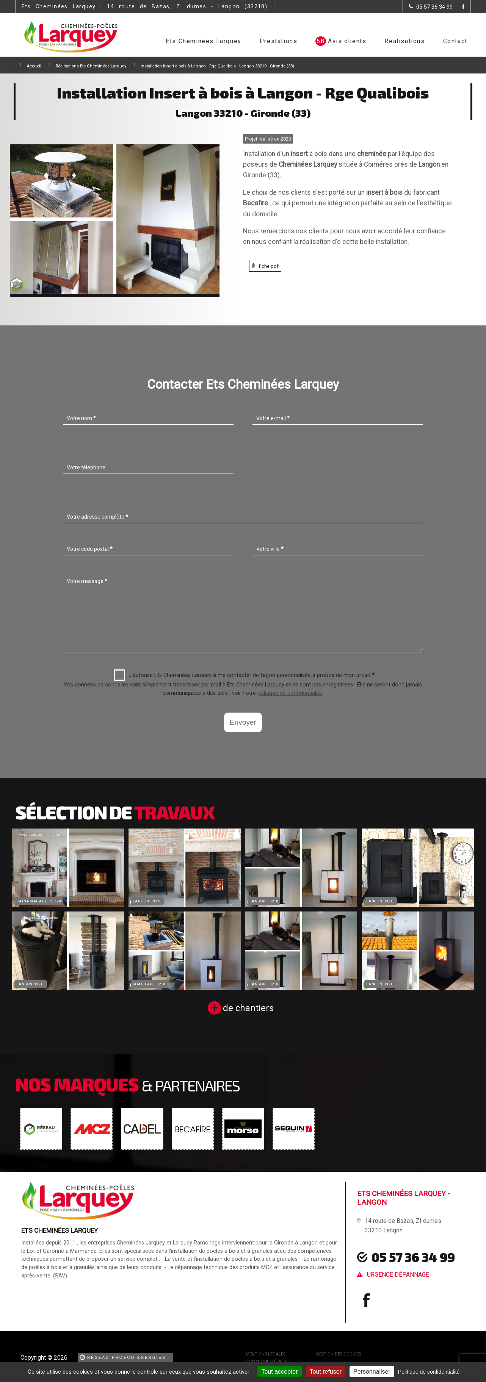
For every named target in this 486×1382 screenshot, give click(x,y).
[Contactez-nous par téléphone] (431, 7)
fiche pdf (269, 266)
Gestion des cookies (338, 1354)
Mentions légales (265, 1354)
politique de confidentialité (289, 693)
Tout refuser (326, 1371)
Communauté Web (266, 1361)
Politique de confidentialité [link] (429, 1372)
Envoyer (243, 722)
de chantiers (248, 1008)
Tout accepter (279, 1371)
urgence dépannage (398, 1274)
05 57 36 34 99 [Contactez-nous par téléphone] (413, 1257)
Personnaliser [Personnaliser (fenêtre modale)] (371, 1371)
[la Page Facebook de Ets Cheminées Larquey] (458, 7)
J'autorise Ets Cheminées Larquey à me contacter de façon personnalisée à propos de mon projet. (244, 675)
